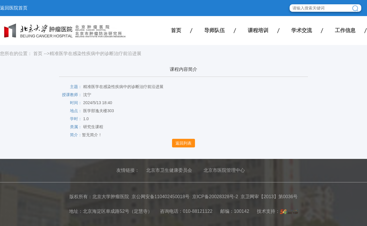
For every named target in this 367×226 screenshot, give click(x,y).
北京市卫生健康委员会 (169, 170)
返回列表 (183, 143)
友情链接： (127, 170)
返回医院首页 (14, 7)
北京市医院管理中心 (224, 170)
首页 (176, 30)
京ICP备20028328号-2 (215, 196)
